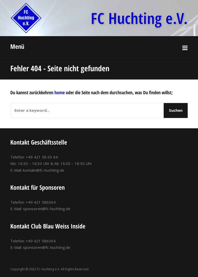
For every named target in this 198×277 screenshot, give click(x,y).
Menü (17, 46)
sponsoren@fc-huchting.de (46, 208)
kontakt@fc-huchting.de (43, 170)
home (59, 92)
